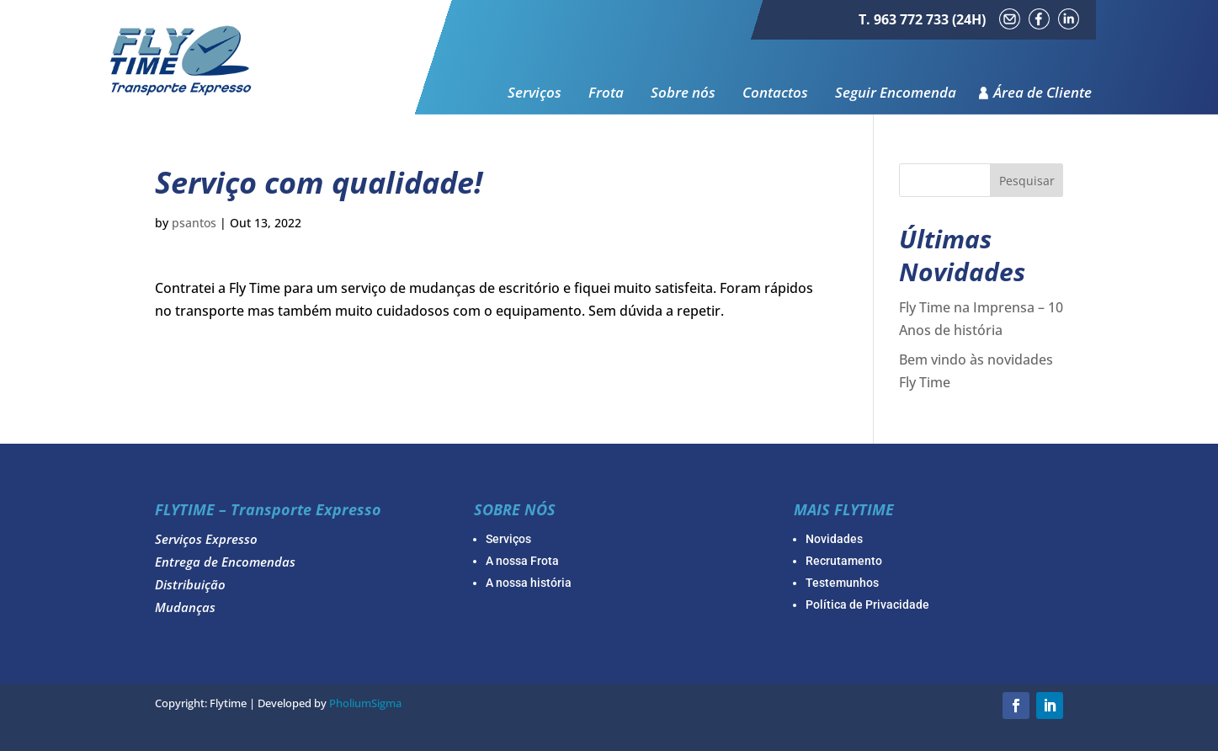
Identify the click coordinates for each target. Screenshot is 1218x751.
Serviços (534, 93)
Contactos (775, 93)
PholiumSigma (365, 703)
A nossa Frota (522, 560)
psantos (194, 223)
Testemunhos (842, 582)
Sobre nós (683, 93)
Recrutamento (844, 560)
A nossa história (529, 582)
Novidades (834, 539)
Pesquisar (1027, 181)
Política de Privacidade (867, 604)
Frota (606, 93)
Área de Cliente (1042, 93)
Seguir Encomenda (895, 93)
